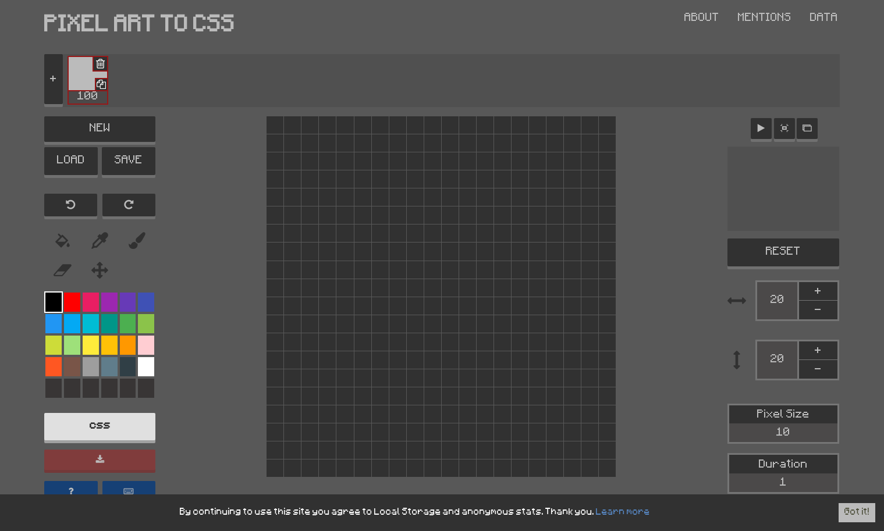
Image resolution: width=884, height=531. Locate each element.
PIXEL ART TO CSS (139, 27)
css (100, 427)
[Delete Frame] (100, 64)
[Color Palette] (53, 302)
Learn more (622, 512)
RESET (783, 252)
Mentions (764, 18)
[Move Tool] (100, 271)
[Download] (99, 461)
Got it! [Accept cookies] (856, 512)
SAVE (129, 162)
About (701, 18)
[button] (88, 80)
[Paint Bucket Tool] (62, 241)
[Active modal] (807, 127)
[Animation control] (761, 127)
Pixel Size (783, 424)
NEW (100, 129)
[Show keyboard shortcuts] (129, 492)
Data (824, 18)
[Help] (71, 492)
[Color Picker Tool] (137, 241)
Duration (783, 474)
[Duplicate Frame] (101, 84)
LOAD (71, 162)
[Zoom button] (784, 127)
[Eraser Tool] (62, 271)
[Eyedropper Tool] (100, 241)
